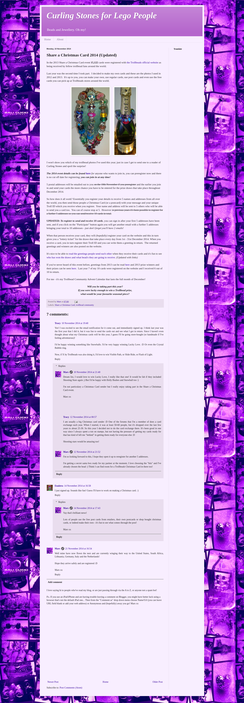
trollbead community (85, 305)
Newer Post (52, 682)
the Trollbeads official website (142, 62)
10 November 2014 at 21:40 (87, 372)
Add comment (55, 582)
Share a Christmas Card (65, 305)
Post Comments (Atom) (71, 687)
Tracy (58, 323)
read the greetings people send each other (90, 253)
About (60, 39)
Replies (61, 366)
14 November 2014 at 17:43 (87, 508)
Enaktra (59, 486)
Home (47, 39)
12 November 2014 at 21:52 (87, 452)
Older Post (158, 682)
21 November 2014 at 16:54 (78, 548)
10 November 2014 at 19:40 (75, 323)
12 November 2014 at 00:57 (83, 417)
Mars (66, 372)
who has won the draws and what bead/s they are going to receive (81, 257)
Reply (57, 359)
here (88, 173)
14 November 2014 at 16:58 (77, 486)
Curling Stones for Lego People (102, 15)
